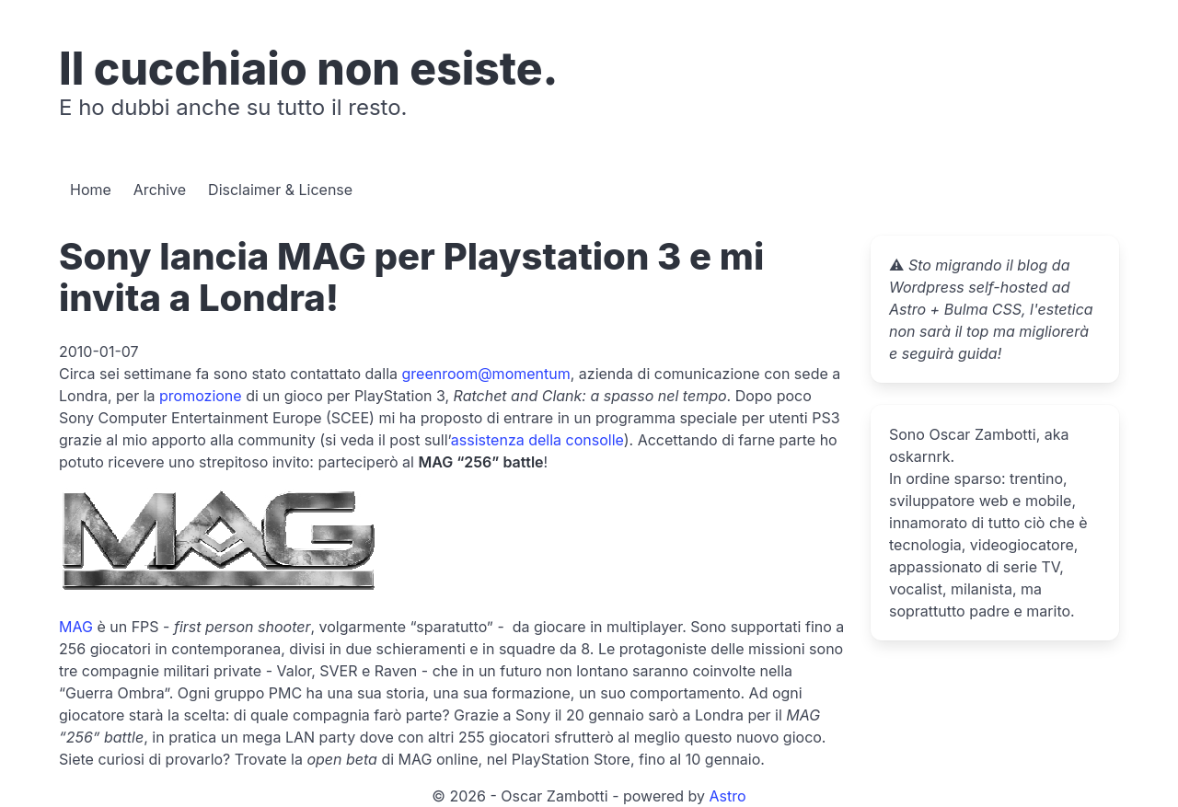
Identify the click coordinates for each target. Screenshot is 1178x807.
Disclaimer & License (280, 189)
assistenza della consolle (537, 440)
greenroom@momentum (486, 373)
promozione (200, 395)
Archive (159, 189)
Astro (728, 796)
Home (90, 189)
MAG (76, 626)
